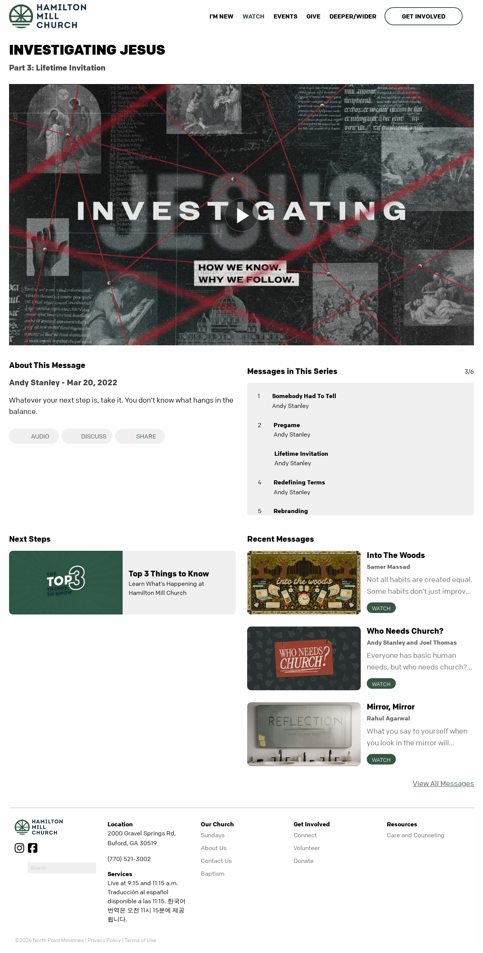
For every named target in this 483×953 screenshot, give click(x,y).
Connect (305, 835)
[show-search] (469, 16)
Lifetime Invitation (301, 453)
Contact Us (216, 860)
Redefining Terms (299, 482)
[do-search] (62, 867)
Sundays (213, 835)
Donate (304, 860)
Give (313, 16)
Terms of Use (140, 939)
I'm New (221, 16)
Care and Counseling (416, 835)
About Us (213, 848)
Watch (254, 16)
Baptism (213, 873)
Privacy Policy (104, 939)
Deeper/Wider (352, 16)
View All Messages (443, 783)
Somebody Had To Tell (304, 396)
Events (285, 16)
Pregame (287, 425)
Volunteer (307, 848)
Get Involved (423, 16)
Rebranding (291, 511)
